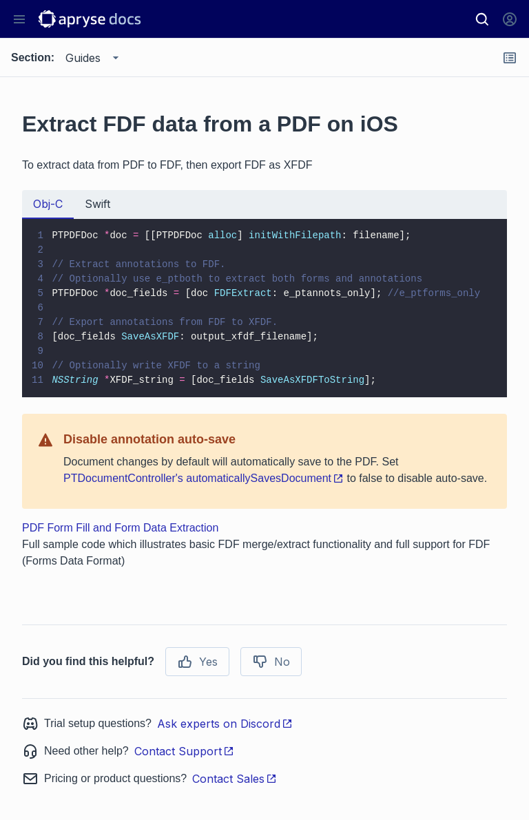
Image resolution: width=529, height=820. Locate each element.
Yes (197, 661)
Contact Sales (234, 779)
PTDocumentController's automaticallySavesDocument (203, 478)
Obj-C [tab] (48, 204)
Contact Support (184, 751)
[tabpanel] (264, 308)
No (271, 661)
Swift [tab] (97, 204)
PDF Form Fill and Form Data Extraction (120, 528)
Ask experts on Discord (225, 723)
